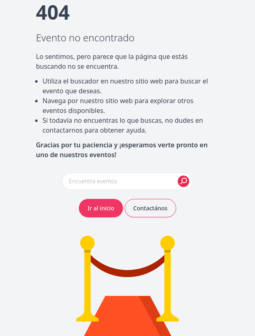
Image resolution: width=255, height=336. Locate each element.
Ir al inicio (100, 208)
